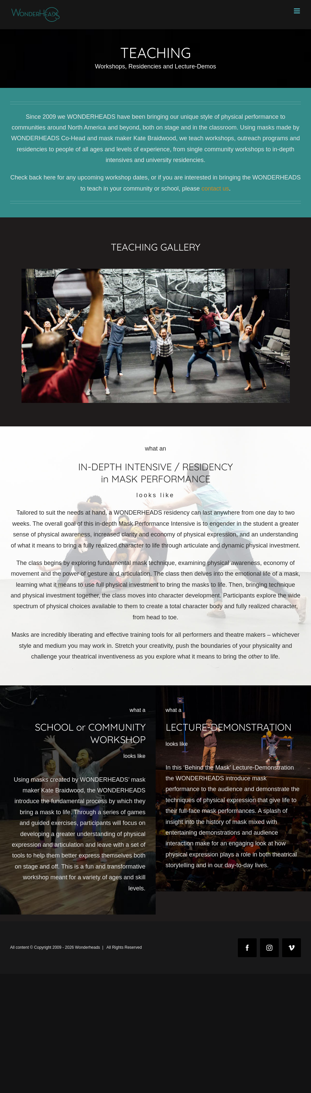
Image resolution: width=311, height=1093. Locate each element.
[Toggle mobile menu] (297, 10)
